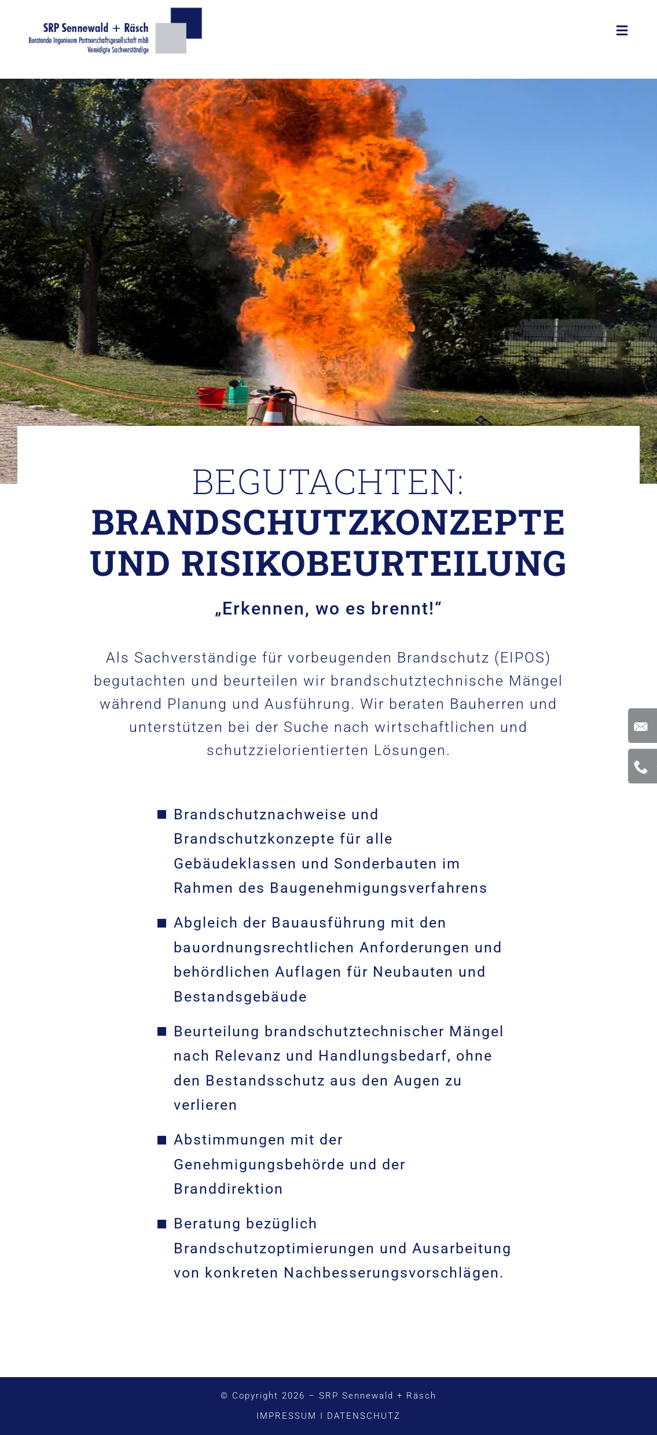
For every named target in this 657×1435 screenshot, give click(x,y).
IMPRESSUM (286, 1416)
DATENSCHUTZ (364, 1416)
